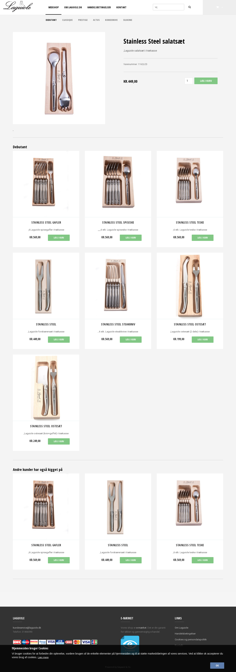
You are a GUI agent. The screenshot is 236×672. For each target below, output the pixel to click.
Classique (67, 20)
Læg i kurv (59, 237)
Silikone (127, 20)
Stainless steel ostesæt (190, 324)
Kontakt (121, 7)
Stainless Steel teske (190, 222)
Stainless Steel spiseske (118, 222)
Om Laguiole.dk (73, 7)
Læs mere (43, 656)
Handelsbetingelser (99, 7)
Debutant (51, 20)
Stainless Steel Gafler (46, 222)
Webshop (53, 7)
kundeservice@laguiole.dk (27, 627)
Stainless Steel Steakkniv (118, 324)
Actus (96, 20)
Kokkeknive (111, 20)
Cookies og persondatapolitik (191, 639)
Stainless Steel (46, 324)
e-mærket (141, 627)
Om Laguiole (181, 627)
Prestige (83, 20)
